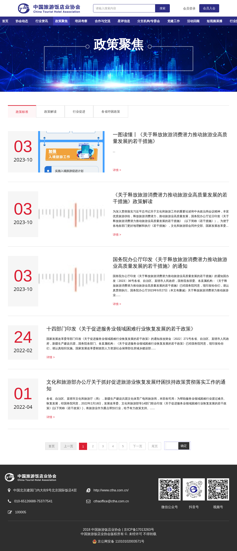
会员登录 (189, 8)
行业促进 (79, 111)
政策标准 (22, 111)
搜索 (162, 8)
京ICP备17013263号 (139, 529)
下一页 (137, 446)
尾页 (155, 446)
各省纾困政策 (110, 111)
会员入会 (209, 8)
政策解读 (50, 111)
